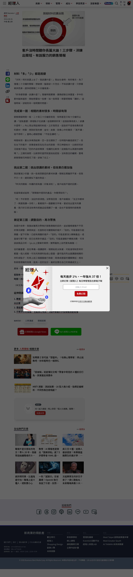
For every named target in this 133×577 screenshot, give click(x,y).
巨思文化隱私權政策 (85, 301)
